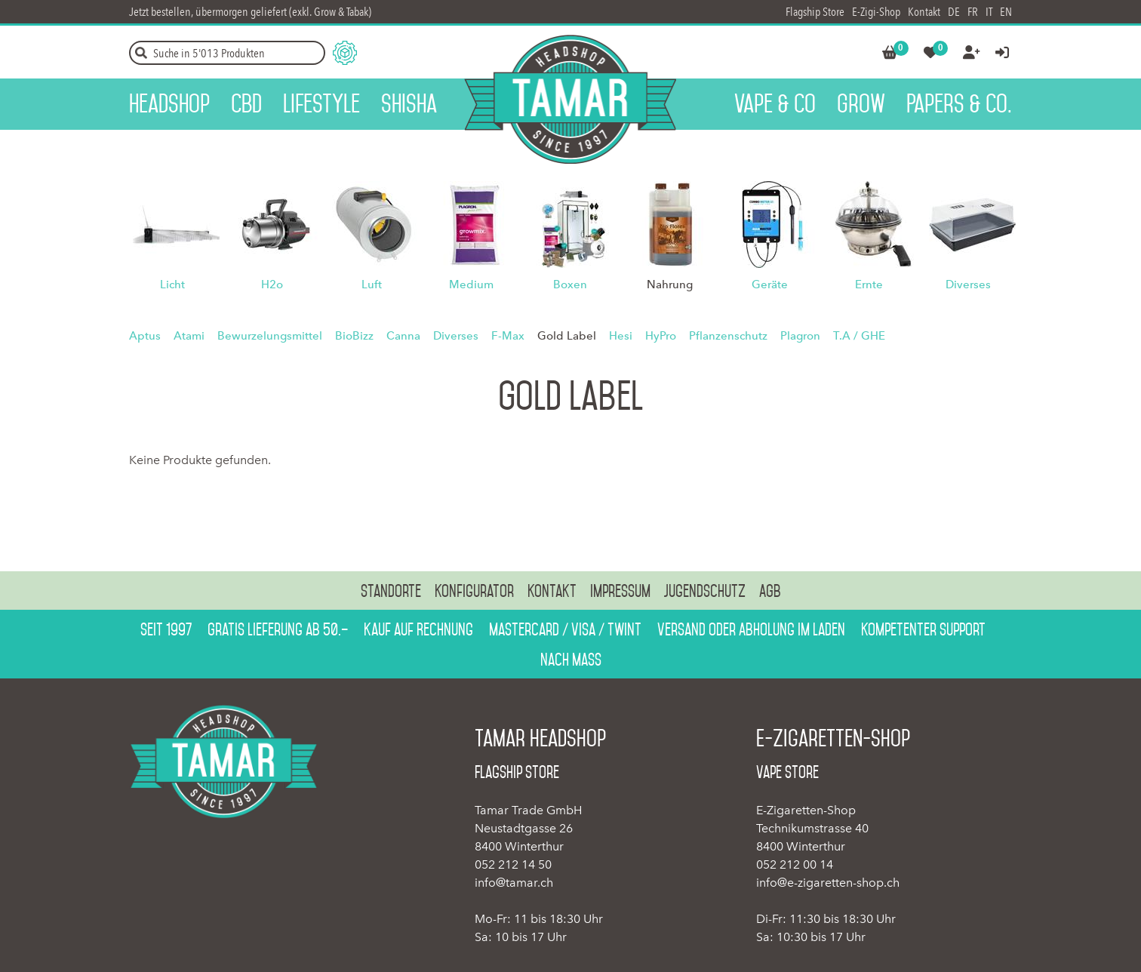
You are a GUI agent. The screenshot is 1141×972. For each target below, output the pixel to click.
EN (1006, 12)
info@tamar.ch (514, 882)
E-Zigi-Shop (876, 12)
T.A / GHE (859, 336)
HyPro (660, 336)
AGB (770, 591)
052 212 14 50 (513, 864)
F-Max (507, 336)
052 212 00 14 (794, 864)
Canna (403, 336)
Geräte (770, 284)
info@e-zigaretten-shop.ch (828, 882)
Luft (371, 284)
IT (989, 12)
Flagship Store (815, 12)
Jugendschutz (705, 591)
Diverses (968, 284)
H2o (272, 284)
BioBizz (354, 336)
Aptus (145, 336)
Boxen (570, 284)
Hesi (620, 336)
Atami (189, 336)
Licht (172, 284)
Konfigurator (474, 591)
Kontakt (924, 12)
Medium (471, 284)
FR (972, 12)
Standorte (391, 591)
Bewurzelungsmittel (269, 336)
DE (954, 12)
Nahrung (670, 284)
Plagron (800, 336)
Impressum (620, 591)
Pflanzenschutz (728, 336)
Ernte (869, 284)
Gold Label (566, 336)
